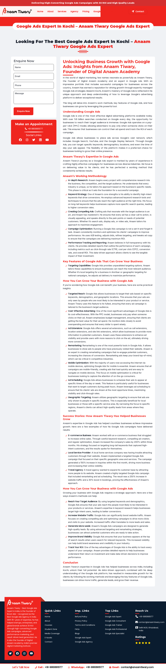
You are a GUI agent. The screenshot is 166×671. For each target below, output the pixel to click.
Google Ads (110, 11)
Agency (81, 11)
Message (19, 93)
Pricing (94, 11)
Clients (123, 11)
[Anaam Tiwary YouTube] (31, 653)
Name (18, 67)
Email (17, 76)
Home (40, 11)
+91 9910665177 (34, 128)
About (54, 11)
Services (68, 11)
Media (137, 11)
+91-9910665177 (54, 667)
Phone (18, 85)
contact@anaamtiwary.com (137, 667)
